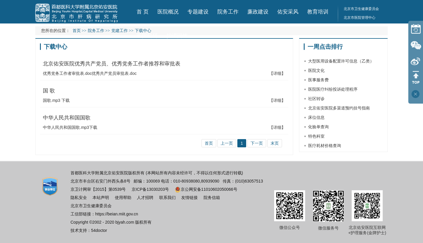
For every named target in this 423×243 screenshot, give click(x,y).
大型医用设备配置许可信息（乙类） (341, 61)
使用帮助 (123, 197)
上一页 (227, 143)
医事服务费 (318, 79)
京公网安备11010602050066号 (206, 189)
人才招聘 (145, 197)
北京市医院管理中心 (359, 18)
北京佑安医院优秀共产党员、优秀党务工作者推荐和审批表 (111, 64)
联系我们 (167, 197)
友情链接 (189, 197)
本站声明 (101, 197)
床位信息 (316, 117)
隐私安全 (78, 197)
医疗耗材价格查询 (324, 145)
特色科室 (316, 136)
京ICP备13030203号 (150, 189)
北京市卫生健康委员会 (361, 9)
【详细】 (277, 73)
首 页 (143, 12)
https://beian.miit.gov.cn (116, 214)
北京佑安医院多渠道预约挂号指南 (339, 108)
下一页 (257, 143)
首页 (77, 30)
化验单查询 (318, 126)
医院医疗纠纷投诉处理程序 (332, 89)
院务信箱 (212, 197)
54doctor (99, 230)
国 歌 (49, 91)
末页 (275, 143)
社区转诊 (316, 98)
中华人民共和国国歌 (66, 118)
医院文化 (316, 70)
